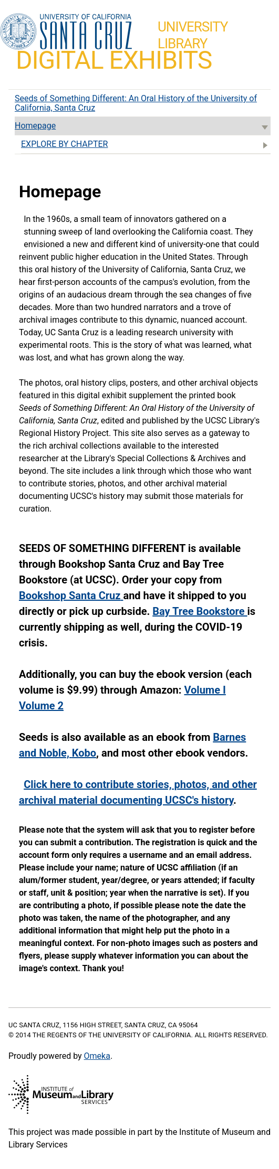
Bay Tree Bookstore (199, 611)
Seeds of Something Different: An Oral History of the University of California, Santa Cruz (136, 103)
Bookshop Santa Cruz (69, 595)
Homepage (143, 127)
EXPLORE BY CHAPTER (146, 145)
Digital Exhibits (114, 60)
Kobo (84, 753)
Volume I (204, 690)
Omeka (97, 1056)
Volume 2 (41, 705)
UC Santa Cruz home (66, 32)
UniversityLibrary (193, 35)
